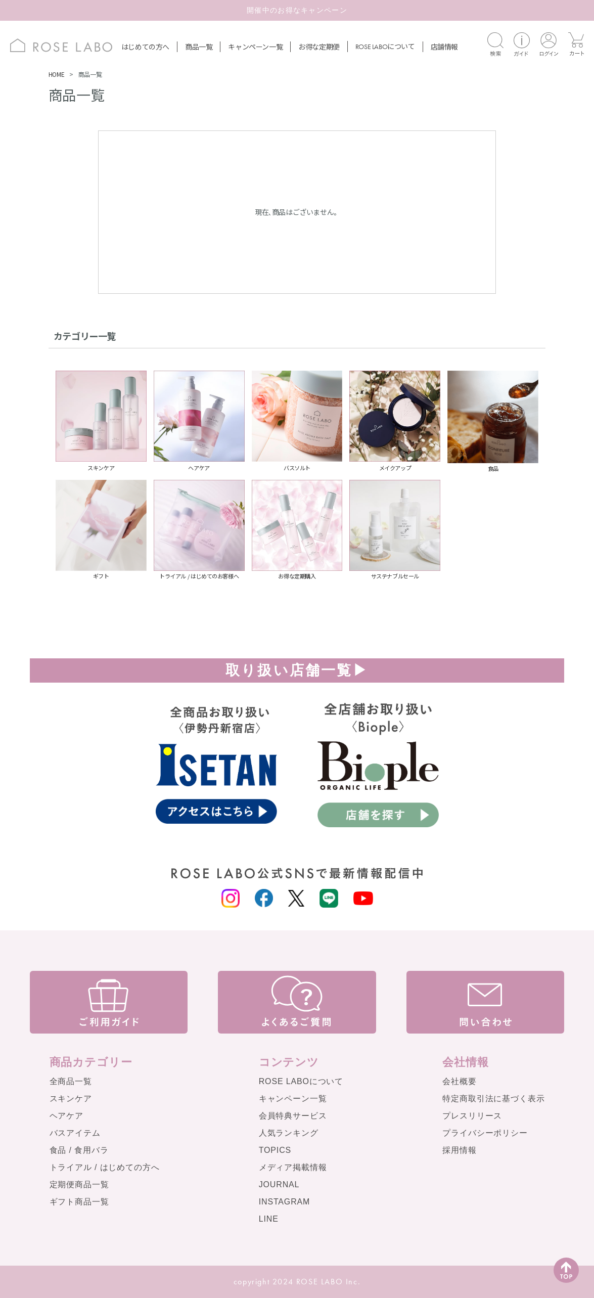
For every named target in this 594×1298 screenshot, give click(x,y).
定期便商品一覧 (79, 1184)
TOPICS (275, 1150)
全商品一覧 (71, 1081)
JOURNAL (279, 1184)
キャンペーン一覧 (255, 46)
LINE (269, 1219)
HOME (56, 74)
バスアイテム (75, 1133)
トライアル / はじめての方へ (105, 1167)
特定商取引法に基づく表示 (493, 1098)
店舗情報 (444, 46)
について (385, 46)
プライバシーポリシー (484, 1133)
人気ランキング (288, 1133)
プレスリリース (472, 1115)
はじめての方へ (145, 46)
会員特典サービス (293, 1115)
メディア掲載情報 (293, 1167)
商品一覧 (198, 46)
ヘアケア (66, 1115)
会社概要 (459, 1081)
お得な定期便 (319, 46)
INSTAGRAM (284, 1201)
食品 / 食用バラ (79, 1150)
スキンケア (71, 1098)
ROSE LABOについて (301, 1081)
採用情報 (459, 1150)
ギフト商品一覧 (79, 1201)
